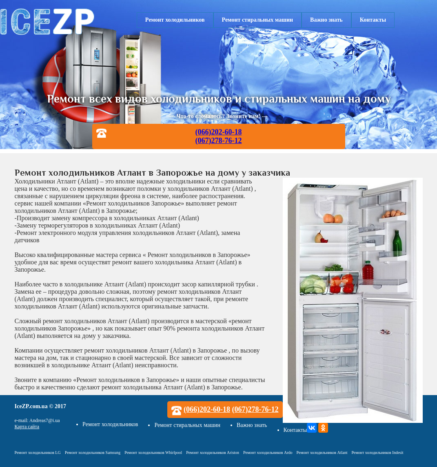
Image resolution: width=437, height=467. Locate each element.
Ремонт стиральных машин (257, 20)
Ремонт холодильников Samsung (93, 452)
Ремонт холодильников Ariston (212, 452)
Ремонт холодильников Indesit (377, 452)
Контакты (373, 20)
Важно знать (326, 20)
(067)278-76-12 (218, 140)
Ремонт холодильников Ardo (267, 452)
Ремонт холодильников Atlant (322, 452)
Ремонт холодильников (175, 20)
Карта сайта (27, 426)
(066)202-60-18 (218, 132)
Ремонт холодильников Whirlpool (153, 452)
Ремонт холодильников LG (38, 452)
